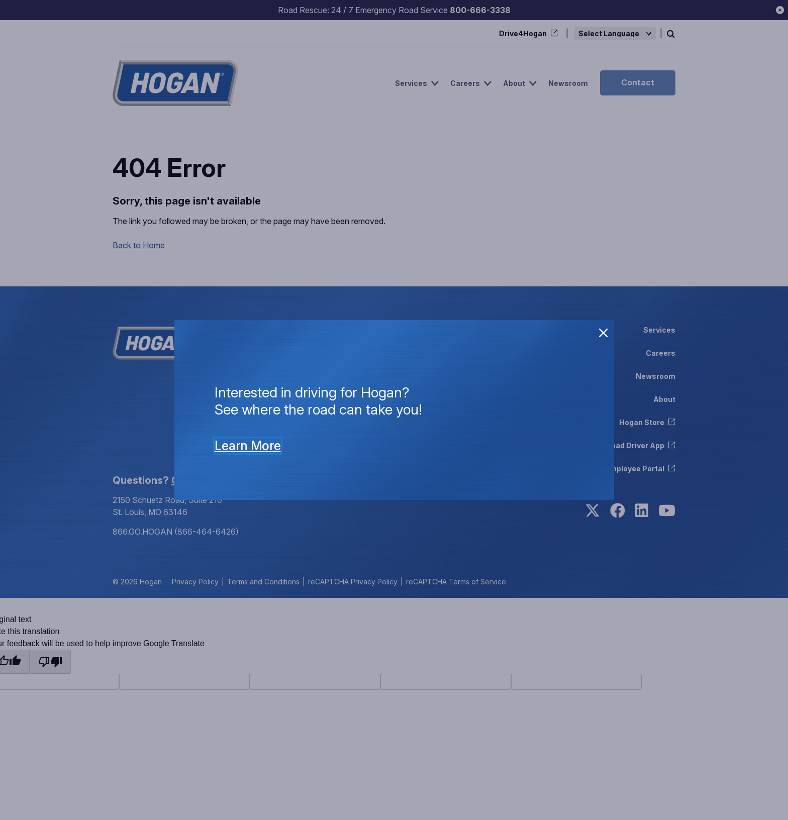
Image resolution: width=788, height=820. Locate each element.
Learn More (248, 445)
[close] (603, 333)
